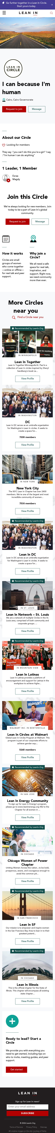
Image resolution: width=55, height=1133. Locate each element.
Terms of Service (16, 1127)
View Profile (27, 379)
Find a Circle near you (27, 317)
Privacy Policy (31, 1127)
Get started (16, 1070)
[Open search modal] (51, 13)
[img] (27, 343)
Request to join (14, 109)
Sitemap (43, 1127)
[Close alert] (51, 4)
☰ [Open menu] (4, 13)
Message (37, 109)
